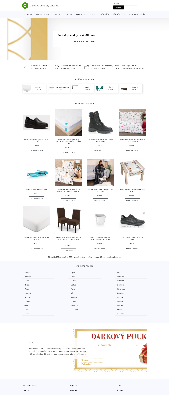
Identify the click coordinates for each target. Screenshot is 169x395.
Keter (59, 285)
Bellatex (92, 281)
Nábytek (27, 14)
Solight (91, 293)
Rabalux (124, 285)
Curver (123, 277)
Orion (27, 277)
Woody (91, 289)
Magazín (73, 373)
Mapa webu (74, 378)
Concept (60, 289)
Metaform (60, 297)
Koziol (91, 277)
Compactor (125, 293)
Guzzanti (124, 301)
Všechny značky (29, 373)
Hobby (55, 14)
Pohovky (79, 14)
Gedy (27, 297)
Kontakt (120, 378)
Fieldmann (93, 285)
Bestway (60, 277)
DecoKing (28, 301)
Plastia (59, 293)
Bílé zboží (103, 14)
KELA (91, 273)
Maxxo (27, 285)
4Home (27, 273)
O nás (119, 373)
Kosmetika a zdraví (136, 14)
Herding (92, 297)
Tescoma (124, 273)
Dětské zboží (118, 14)
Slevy (25, 382)
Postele (92, 14)
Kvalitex (124, 289)
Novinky (26, 378)
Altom (59, 301)
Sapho (91, 301)
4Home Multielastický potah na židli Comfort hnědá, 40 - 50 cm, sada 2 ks (68, 239)
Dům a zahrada (42, 14)
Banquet (28, 281)
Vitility (123, 297)
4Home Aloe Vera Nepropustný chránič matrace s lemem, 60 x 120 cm (68, 141)
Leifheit (27, 293)
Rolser (59, 281)
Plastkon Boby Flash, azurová (36, 189)
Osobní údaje (75, 382)
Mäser (27, 289)
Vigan (59, 273)
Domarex (124, 281)
